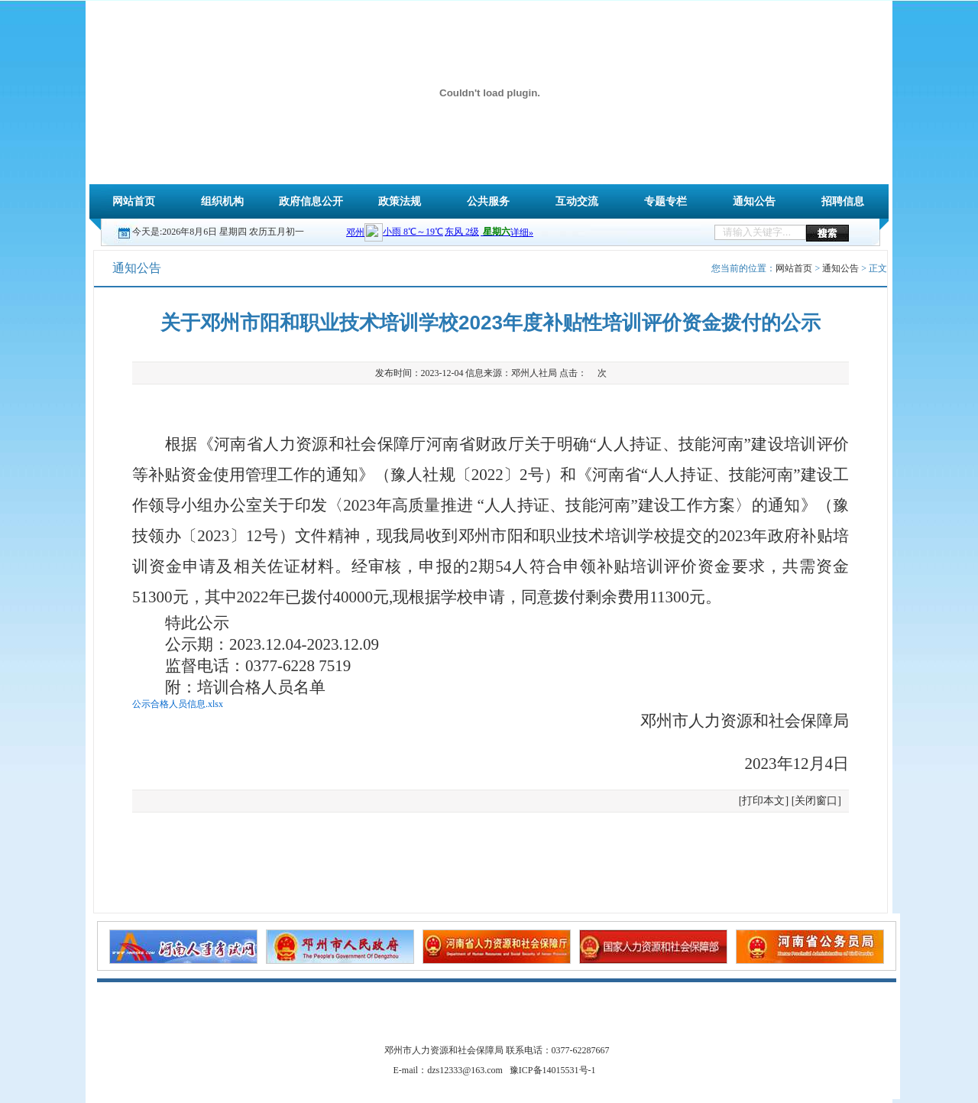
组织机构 (222, 201)
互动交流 (576, 201)
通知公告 (754, 201)
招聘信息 (842, 201)
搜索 (827, 232)
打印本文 (763, 800)
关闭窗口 (816, 800)
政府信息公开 (311, 201)
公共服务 (488, 201)
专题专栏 (665, 201)
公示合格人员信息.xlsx (177, 704)
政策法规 (399, 201)
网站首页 (133, 201)
